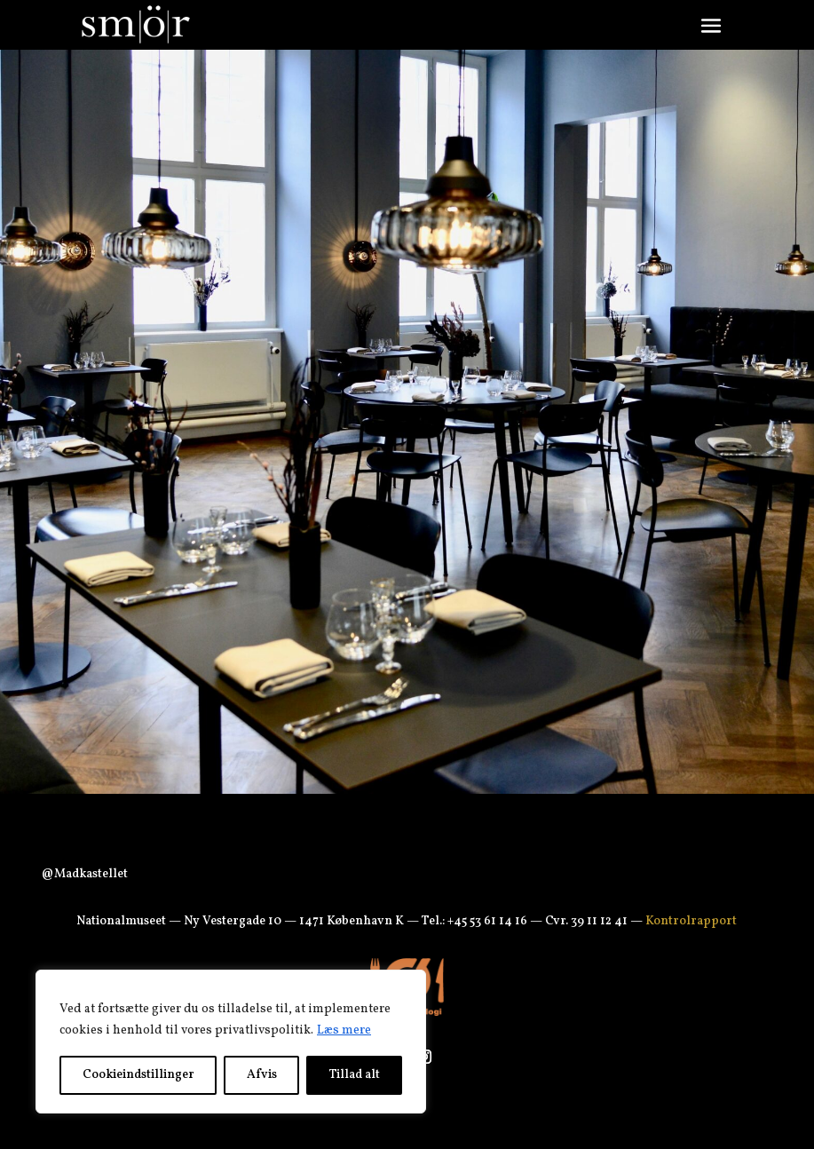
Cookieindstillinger (138, 1074)
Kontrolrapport (691, 921)
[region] (231, 1041)
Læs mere (344, 1030)
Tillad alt (354, 1074)
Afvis (262, 1074)
